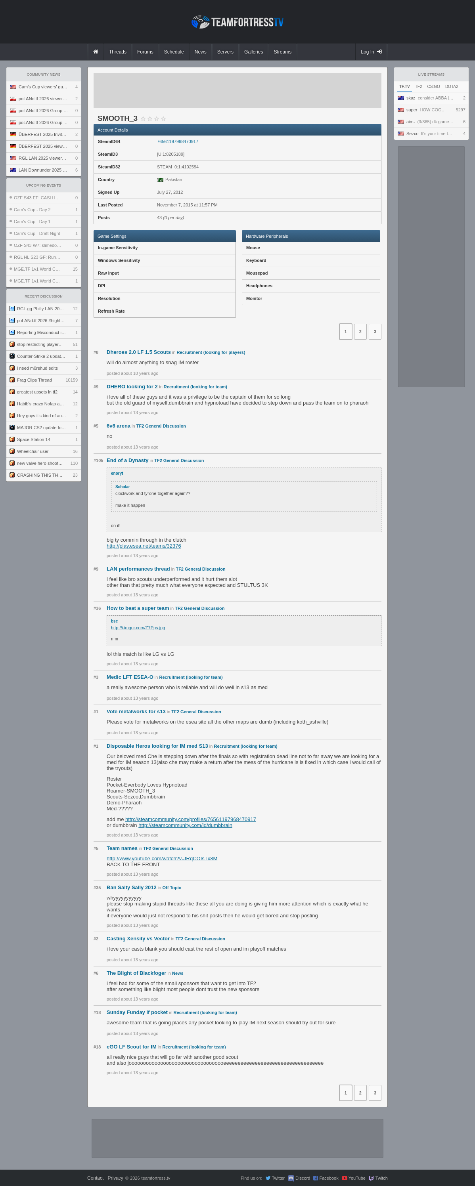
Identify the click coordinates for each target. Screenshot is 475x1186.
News (178, 973)
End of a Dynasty (127, 460)
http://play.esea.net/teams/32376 (144, 546)
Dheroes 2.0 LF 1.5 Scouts (139, 352)
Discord (302, 1178)
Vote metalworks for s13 (136, 711)
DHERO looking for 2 (133, 387)
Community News (44, 74)
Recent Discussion (44, 296)
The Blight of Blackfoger (136, 973)
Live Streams (431, 74)
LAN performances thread (138, 569)
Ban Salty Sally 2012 (132, 887)
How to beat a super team (138, 608)
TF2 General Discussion (161, 426)
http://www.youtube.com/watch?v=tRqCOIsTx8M (162, 858)
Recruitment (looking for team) (195, 386)
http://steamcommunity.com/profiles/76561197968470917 (190, 819)
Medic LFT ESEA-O (130, 677)
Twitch (381, 1178)
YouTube (357, 1178)
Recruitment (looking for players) (211, 352)
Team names (122, 848)
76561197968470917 (177, 141)
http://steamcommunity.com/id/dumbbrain (185, 825)
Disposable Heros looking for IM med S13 (157, 746)
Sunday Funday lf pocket (137, 1012)
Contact (95, 1178)
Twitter (278, 1178)
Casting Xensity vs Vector (138, 939)
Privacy (115, 1178)
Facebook (328, 1178)
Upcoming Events (43, 185)
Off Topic (172, 887)
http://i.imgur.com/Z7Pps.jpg (138, 627)
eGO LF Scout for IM (132, 1047)
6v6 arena (118, 426)
